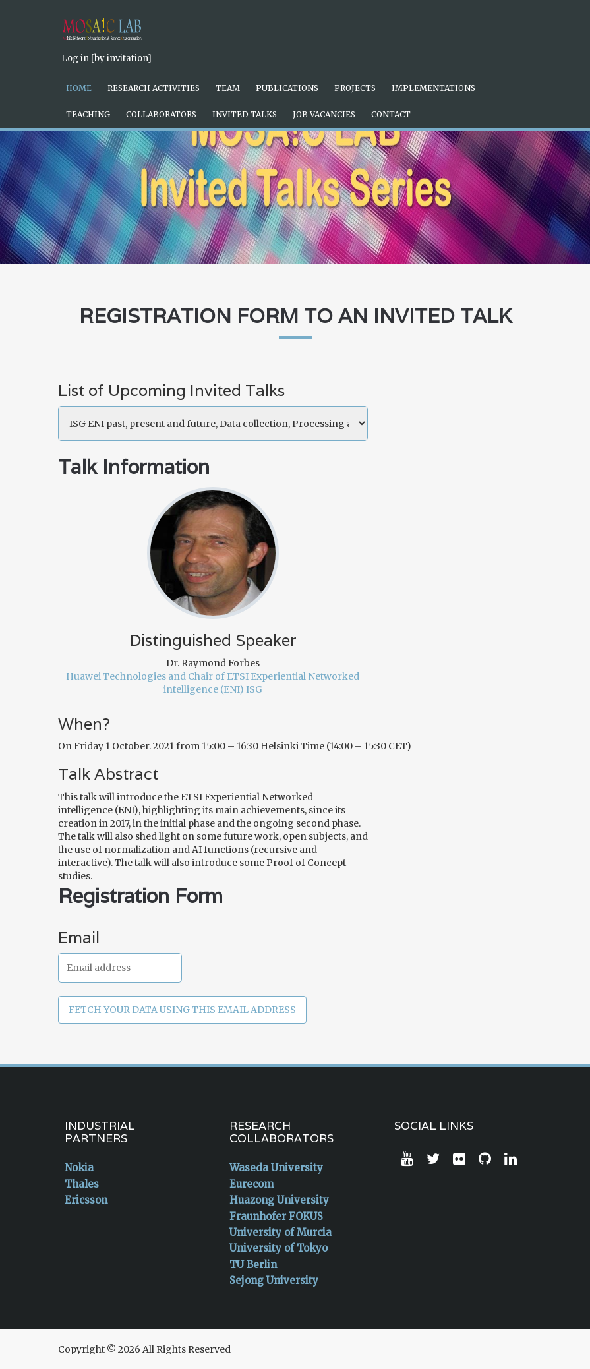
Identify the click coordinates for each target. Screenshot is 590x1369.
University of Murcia (280, 1232)
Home (79, 88)
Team (228, 88)
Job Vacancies (324, 114)
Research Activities (153, 88)
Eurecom (251, 1184)
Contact (391, 114)
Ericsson (86, 1200)
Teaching (88, 114)
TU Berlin (253, 1264)
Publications (287, 88)
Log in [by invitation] (106, 58)
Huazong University (279, 1200)
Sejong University (273, 1280)
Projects (355, 88)
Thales (82, 1184)
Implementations (433, 88)
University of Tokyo (278, 1248)
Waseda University (276, 1167)
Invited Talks (244, 114)
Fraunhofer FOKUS (276, 1216)
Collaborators (161, 114)
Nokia (79, 1167)
